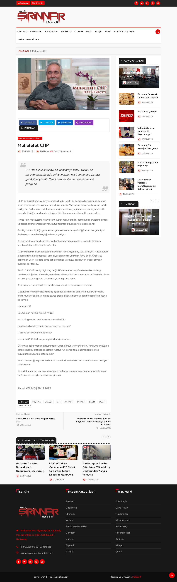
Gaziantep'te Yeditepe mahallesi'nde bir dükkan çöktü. (147, 184)
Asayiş (69, 551)
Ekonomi (78, 31)
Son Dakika (25, 405)
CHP (58, 402)
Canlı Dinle (37, 3)
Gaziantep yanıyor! (147, 111)
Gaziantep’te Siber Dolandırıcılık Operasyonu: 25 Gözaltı (30, 467)
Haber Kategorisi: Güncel (30, 138)
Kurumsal (51, 31)
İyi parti (81, 402)
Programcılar (123, 532)
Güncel (70, 539)
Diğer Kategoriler (28, 39)
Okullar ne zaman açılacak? (133, 74)
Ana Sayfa (22, 31)
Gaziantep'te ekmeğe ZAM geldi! (148, 147)
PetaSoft (136, 576)
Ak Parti (69, 402)
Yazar (102, 402)
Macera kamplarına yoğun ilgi (148, 164)
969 (51, 151)
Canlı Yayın (35, 31)
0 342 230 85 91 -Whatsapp (36, 546)
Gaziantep (66, 31)
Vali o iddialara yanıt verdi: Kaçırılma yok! (146, 131)
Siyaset (48, 402)
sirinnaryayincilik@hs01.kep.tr (37, 553)
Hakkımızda (122, 514)
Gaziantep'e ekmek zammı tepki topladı (148, 96)
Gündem (70, 532)
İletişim (98, 31)
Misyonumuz (123, 520)
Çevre (119, 551)
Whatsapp (23, 3)
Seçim (92, 402)
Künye (108, 31)
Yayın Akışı (122, 526)
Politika (36, 402)
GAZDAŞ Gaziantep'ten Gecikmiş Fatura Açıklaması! (139, 219)
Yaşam (89, 31)
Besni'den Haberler (124, 31)
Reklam (70, 501)
